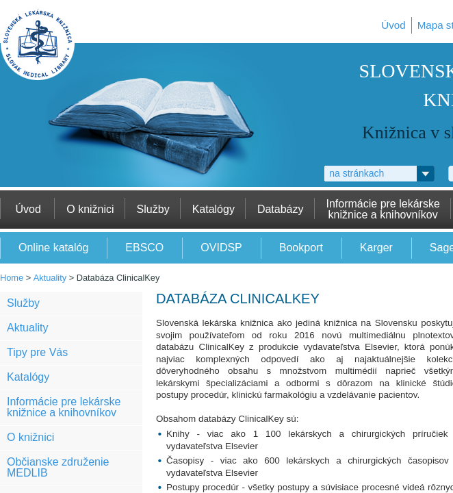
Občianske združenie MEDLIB (58, 467)
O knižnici (30, 437)
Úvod (393, 25)
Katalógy (28, 377)
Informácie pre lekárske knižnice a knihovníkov (63, 407)
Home (11, 278)
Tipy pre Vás (37, 352)
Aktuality (50, 278)
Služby (23, 303)
